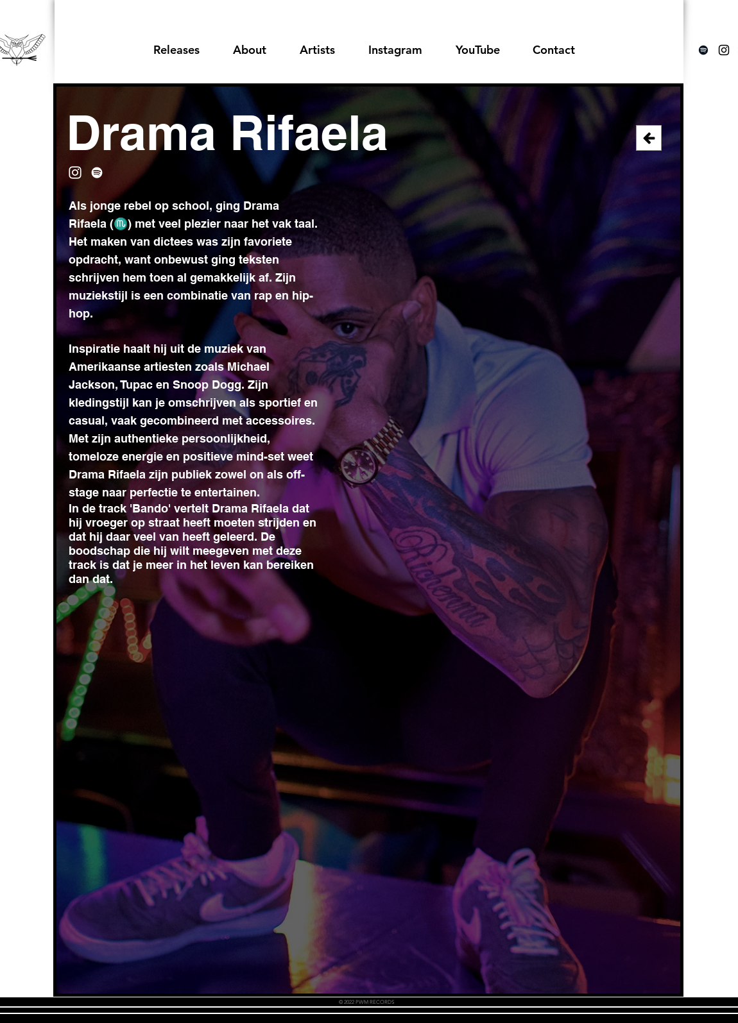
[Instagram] (75, 172)
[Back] (649, 138)
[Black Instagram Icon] (724, 50)
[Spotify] (703, 50)
